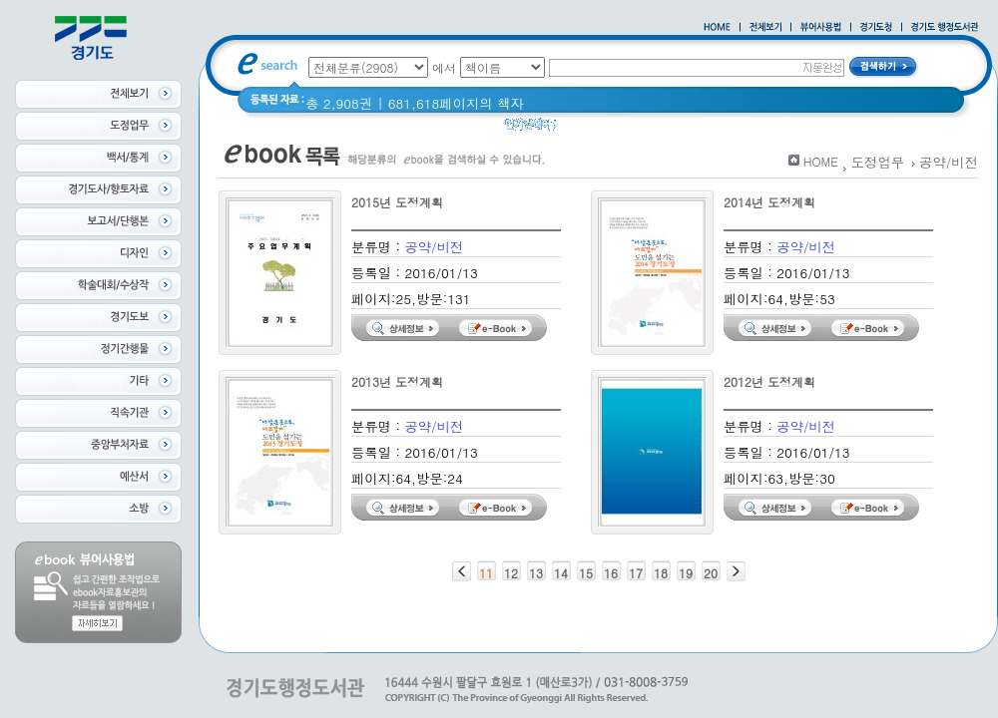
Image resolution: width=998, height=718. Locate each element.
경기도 (783, 129)
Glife (583, 129)
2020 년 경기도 (659, 129)
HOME (820, 161)
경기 (735, 129)
